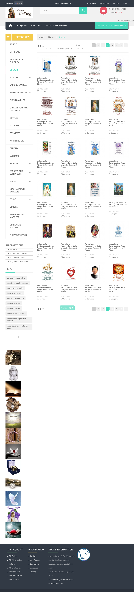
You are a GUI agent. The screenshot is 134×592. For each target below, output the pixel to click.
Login (125, 3)
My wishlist (104, 3)
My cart (116, 3)
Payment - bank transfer (19, 261)
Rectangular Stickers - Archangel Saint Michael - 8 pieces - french (118, 204)
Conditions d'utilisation (18, 257)
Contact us (34, 567)
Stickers (51, 37)
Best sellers (34, 563)
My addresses (14, 571)
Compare (43, 91)
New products (35, 560)
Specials (33, 556)
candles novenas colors (16, 277)
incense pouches (13, 303)
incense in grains (13, 308)
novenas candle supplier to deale (17, 326)
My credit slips (15, 567)
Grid (39, 46)
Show (78, 45)
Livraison (13, 249)
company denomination (18, 253)
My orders (13, 556)
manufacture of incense (16, 313)
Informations (14, 245)
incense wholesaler (14, 293)
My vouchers (14, 579)
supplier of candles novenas (18, 283)
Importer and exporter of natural (16, 319)
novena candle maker (15, 288)
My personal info (15, 575)
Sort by (48, 48)
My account (91, 3)
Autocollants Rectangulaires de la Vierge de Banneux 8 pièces (45, 81)
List (43, 46)
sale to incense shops (15, 298)
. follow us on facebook (125, 20)
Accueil (41, 37)
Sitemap (33, 571)
